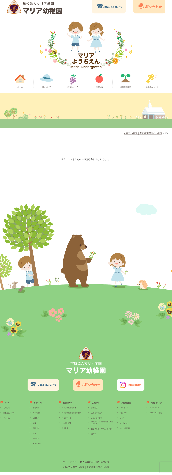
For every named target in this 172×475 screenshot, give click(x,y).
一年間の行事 (66, 422)
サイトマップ (69, 464)
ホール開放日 (125, 428)
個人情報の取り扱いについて (95, 464)
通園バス (36, 428)
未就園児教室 (125, 87)
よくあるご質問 (96, 416)
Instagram (132, 384)
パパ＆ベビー (125, 422)
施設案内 (36, 416)
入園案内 (99, 87)
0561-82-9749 (112, 7)
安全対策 (36, 439)
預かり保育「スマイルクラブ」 (102, 428)
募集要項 (94, 404)
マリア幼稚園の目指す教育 (71, 410)
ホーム (20, 87)
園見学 (93, 434)
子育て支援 (37, 445)
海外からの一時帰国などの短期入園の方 (102, 421)
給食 (34, 433)
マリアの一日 (66, 416)
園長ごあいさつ (8, 410)
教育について (73, 87)
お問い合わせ (152, 7)
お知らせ (6, 404)
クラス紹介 (37, 410)
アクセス (6, 416)
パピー (122, 416)
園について (46, 87)
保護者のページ (152, 87)
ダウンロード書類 (156, 410)
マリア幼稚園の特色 (69, 404)
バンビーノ (124, 404)
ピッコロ (123, 410)
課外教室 (65, 428)
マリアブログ (154, 404)
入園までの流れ (96, 410)
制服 (34, 422)
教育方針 (36, 404)
